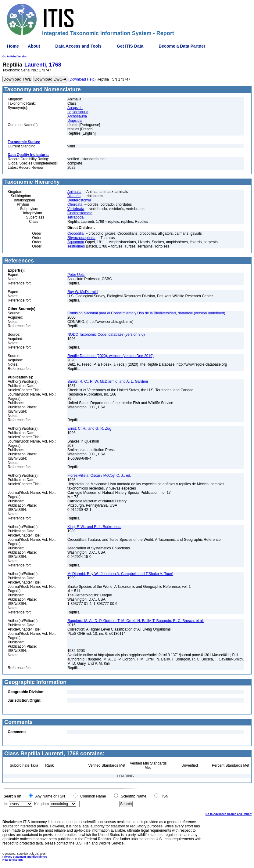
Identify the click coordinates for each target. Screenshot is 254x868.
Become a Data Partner (182, 46)
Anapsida (75, 108)
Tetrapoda (75, 217)
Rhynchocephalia (81, 238)
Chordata (74, 204)
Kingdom (41, 804)
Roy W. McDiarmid (82, 292)
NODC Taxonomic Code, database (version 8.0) (106, 334)
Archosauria (77, 116)
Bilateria (73, 196)
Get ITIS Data (130, 46)
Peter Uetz (76, 275)
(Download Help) (81, 79)
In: (6, 804)
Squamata (75, 242)
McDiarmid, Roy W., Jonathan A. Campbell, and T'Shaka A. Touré (120, 574)
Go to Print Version (14, 56)
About (34, 46)
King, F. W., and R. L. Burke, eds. (94, 527)
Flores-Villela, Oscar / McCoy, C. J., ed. (99, 475)
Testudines (76, 246)
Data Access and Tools (78, 46)
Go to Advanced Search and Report (229, 814)
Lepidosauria (77, 112)
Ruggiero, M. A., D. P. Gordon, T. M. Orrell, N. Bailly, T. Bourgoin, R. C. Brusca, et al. (135, 621)
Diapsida (74, 120)
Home (13, 46)
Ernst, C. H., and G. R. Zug (89, 428)
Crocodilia (75, 233)
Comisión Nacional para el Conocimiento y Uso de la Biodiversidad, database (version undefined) (146, 313)
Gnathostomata (79, 213)
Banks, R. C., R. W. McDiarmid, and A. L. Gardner (107, 381)
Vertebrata (75, 209)
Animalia (74, 192)
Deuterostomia (79, 200)
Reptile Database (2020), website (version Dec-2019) (110, 356)
